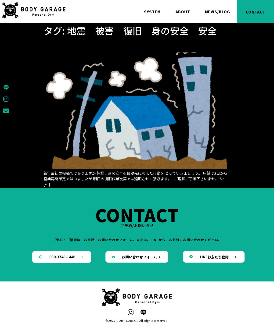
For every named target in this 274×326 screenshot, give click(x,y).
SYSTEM (152, 11)
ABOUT (183, 11)
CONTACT (255, 12)
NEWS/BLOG (217, 11)
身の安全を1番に (71, 44)
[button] (61, 257)
